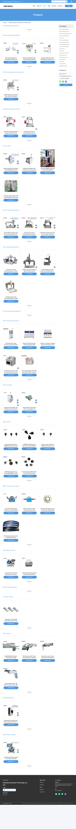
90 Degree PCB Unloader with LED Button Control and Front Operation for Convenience (11, 421)
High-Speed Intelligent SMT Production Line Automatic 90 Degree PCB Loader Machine (29, 174)
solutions (54, 5)
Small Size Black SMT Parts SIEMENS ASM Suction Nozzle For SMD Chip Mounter (11, 459)
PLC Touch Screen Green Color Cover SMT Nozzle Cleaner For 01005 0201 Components (11, 383)
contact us (60, 5)
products (44, 5)
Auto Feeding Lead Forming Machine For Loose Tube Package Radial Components (11, 593)
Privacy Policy (5, 827)
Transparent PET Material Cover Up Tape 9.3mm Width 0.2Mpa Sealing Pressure (47, 526)
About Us (42, 806)
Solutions (42, 813)
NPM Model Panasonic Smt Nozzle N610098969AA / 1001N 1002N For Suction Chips (11, 488)
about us (39, 5)
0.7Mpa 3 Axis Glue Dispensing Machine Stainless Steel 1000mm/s (29, 279)
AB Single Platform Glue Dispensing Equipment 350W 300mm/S (11, 307)
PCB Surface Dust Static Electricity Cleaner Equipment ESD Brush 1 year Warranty (11, 355)
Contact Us (42, 816)
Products (42, 808)
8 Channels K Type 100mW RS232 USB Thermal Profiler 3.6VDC (11, 640)
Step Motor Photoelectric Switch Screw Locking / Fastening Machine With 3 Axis (47, 241)
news (49, 5)
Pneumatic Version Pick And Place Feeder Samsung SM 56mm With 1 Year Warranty (47, 678)
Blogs (41, 811)
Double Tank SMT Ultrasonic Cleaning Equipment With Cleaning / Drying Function (29, 355)
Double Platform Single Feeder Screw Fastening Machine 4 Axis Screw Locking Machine (11, 241)
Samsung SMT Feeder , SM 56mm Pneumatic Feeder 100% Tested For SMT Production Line (11, 707)
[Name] (66, 1)
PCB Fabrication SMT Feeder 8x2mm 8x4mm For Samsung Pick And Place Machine (29, 678)
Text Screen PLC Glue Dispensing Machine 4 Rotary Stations (11, 279)
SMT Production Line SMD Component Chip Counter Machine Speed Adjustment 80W (29, 526)
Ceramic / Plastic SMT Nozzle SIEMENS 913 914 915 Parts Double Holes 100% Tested (47, 459)
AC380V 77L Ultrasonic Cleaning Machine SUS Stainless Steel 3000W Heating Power (47, 355)
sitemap (10, 827)
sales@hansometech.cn (66, 76)
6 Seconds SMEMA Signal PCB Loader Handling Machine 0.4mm (48, 174)
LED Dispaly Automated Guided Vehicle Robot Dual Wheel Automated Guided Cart (29, 593)
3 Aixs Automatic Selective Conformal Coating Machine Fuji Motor (47, 279)
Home (34, 5)
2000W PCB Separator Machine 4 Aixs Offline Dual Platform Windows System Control (11, 98)
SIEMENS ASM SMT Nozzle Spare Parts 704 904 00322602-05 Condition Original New (29, 459)
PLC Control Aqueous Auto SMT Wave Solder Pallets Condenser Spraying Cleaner (29, 383)
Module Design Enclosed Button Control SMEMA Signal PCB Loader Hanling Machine (11, 174)
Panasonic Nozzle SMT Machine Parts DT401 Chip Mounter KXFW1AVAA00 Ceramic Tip (29, 488)
